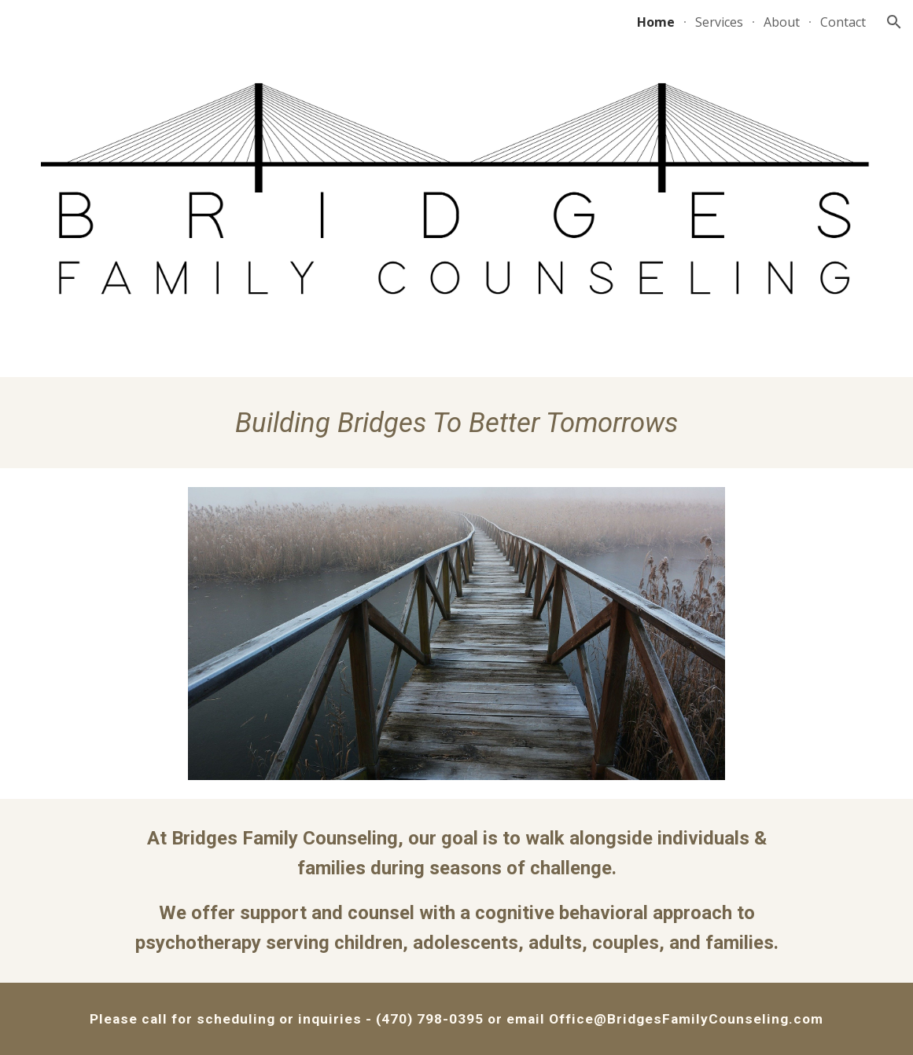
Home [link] (656, 22)
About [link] (782, 22)
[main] (456, 422)
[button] (894, 22)
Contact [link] (843, 22)
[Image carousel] (456, 633)
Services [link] (719, 22)
